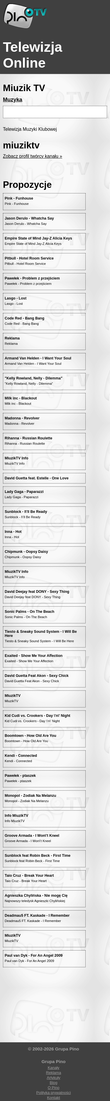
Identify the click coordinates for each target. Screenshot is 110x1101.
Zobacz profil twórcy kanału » (32, 156)
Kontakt (53, 1097)
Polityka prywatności (53, 1092)
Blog (53, 1082)
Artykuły (53, 1077)
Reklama (53, 1072)
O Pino (54, 1087)
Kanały (54, 1067)
